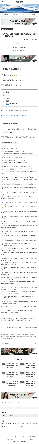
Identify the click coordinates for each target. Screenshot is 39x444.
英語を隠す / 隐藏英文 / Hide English (10, 142)
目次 (17, 44)
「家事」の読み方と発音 (20, 47)
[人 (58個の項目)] (17, 424)
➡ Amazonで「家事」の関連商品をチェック (14, 115)
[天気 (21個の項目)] (10, 426)
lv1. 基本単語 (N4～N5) (7, 29)
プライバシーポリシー (29, 439)
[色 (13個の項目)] (29, 426)
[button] (36, 343)
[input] (19, 343)
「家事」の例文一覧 (19, 50)
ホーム (7, 436)
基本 (7, 104)
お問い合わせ (32, 436)
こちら (28, 327)
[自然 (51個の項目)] (23, 424)
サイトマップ (10, 439)
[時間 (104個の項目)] (11, 424)
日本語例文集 (19, 2)
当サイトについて (19, 436)
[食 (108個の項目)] (4, 424)
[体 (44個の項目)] (29, 424)
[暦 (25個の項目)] (35, 424)
